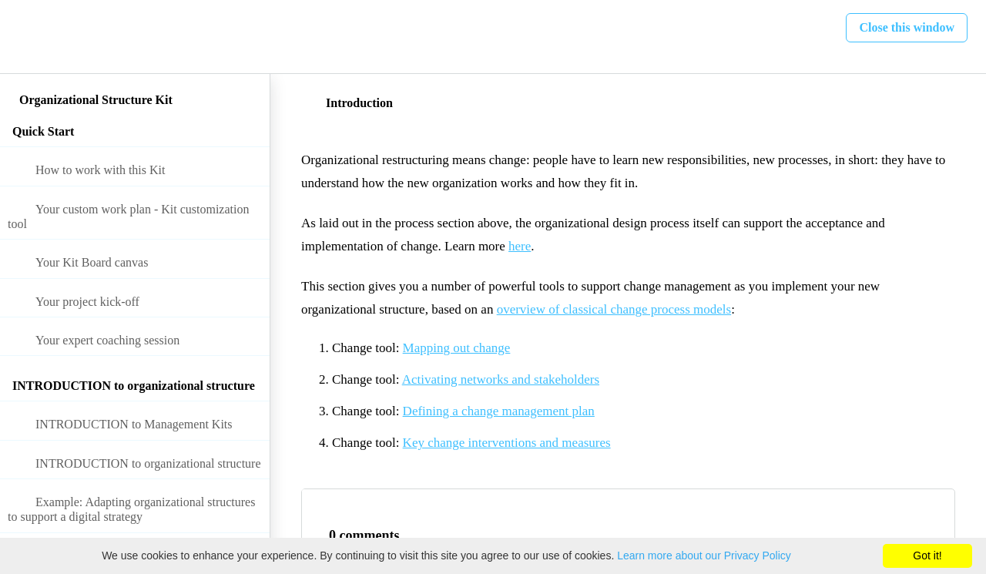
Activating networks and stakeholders (500, 379)
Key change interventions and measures (507, 442)
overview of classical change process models (614, 309)
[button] (28, 36)
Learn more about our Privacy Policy (704, 555)
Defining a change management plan (499, 411)
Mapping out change (457, 348)
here (519, 246)
